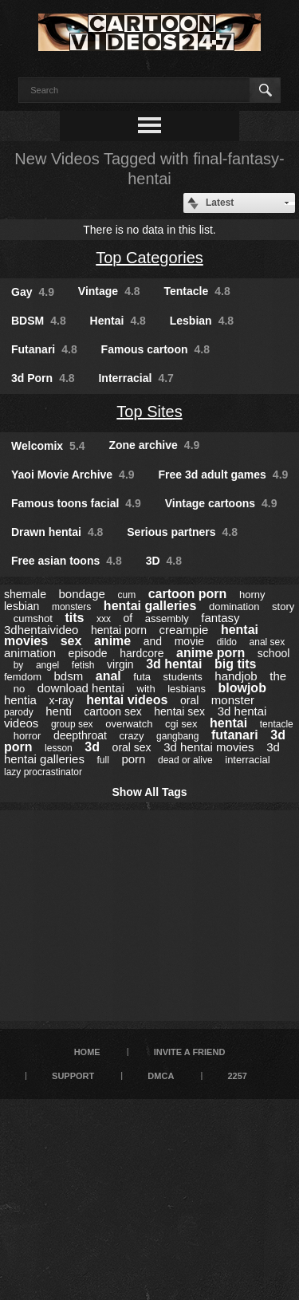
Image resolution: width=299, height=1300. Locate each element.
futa (142, 677)
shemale (25, 594)
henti (58, 711)
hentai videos (126, 700)
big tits (235, 664)
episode (88, 653)
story (283, 607)
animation (30, 653)
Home (87, 1052)
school (273, 653)
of (128, 618)
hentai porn (119, 630)
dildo (227, 642)
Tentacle (197, 291)
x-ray (61, 700)
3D (164, 560)
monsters (71, 607)
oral (189, 700)
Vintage (109, 291)
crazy (131, 736)
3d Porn (43, 378)
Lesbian (202, 320)
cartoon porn (187, 594)
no (19, 689)
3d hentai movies (208, 747)
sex (71, 641)
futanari (234, 735)
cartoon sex (112, 711)
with (146, 689)
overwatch (128, 724)
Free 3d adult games (223, 474)
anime (112, 641)
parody (18, 712)
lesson (59, 748)
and (153, 641)
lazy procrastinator (43, 772)
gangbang (177, 736)
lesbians (186, 689)
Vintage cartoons (221, 503)
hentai (228, 723)
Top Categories (149, 257)
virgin (120, 664)
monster (232, 700)
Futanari (44, 349)
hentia (20, 700)
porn (133, 759)
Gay (32, 292)
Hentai (118, 320)
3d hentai (174, 664)
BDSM (38, 320)
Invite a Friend (190, 1052)
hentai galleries (150, 606)
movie (189, 641)
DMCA (161, 1076)
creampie (184, 629)
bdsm (69, 676)
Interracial (135, 378)
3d (92, 747)
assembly (167, 618)
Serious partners (182, 532)
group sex (72, 724)
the (277, 676)
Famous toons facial (76, 503)
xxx (103, 618)
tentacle (276, 724)
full (102, 760)
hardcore (141, 653)
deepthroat (80, 735)
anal (108, 676)
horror (27, 736)
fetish (83, 665)
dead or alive (185, 760)
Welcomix (48, 445)
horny (252, 595)
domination (234, 607)
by (19, 665)
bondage (81, 594)
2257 (236, 1076)
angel (47, 665)
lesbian (21, 606)
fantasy (220, 617)
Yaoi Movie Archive (73, 474)
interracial (247, 760)
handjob (235, 676)
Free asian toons (66, 560)
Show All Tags (149, 792)
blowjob (242, 688)
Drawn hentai (57, 532)
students (183, 677)
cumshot (33, 618)
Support (73, 1076)
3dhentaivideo (41, 629)
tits (74, 617)
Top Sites (149, 411)
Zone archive (153, 445)
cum (126, 595)
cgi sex (181, 724)
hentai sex (179, 711)
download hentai (80, 688)
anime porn (210, 653)
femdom (22, 677)
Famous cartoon (155, 349)
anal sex (267, 642)
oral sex (131, 747)
